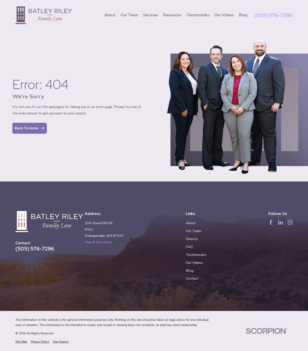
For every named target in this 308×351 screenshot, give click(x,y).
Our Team (193, 230)
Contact (192, 278)
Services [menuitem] (150, 15)
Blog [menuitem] (243, 15)
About (191, 222)
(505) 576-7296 (273, 15)
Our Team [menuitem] (129, 15)
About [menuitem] (110, 15)
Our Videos (194, 262)
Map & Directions (98, 242)
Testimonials (196, 254)
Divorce (192, 238)
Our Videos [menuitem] (224, 15)
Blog (189, 270)
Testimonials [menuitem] (197, 15)
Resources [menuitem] (172, 15)
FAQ (189, 246)
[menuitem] (21, 342)
